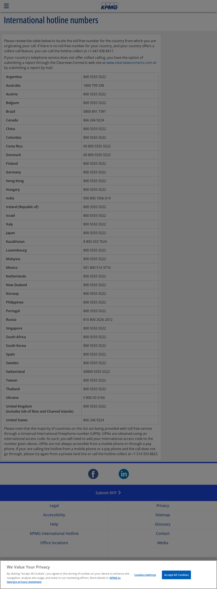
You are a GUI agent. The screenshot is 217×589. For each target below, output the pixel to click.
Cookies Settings (145, 575)
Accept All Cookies (176, 575)
